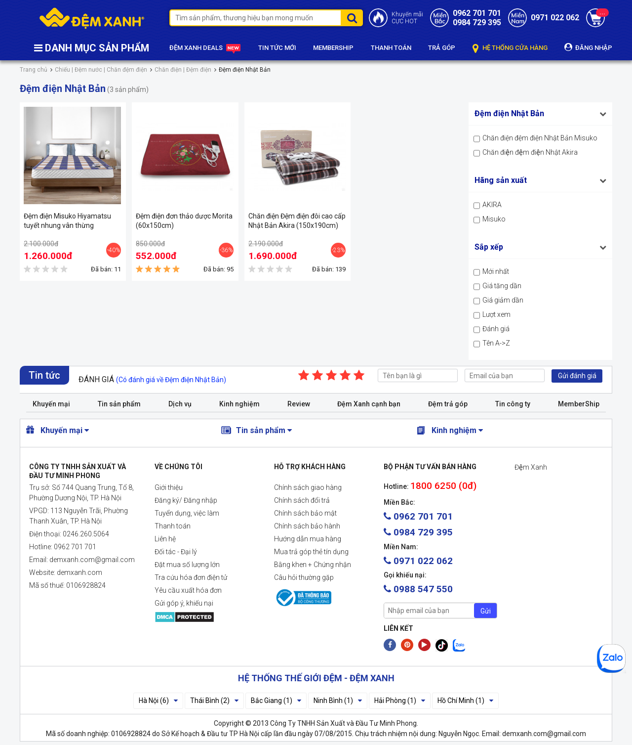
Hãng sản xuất (500, 180)
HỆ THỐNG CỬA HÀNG (510, 48)
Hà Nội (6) (158, 700)
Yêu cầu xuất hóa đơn (188, 590)
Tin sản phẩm (119, 404)
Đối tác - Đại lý (176, 552)
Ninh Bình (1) (338, 700)
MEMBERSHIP (333, 47)
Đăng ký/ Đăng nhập (186, 500)
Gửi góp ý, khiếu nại (184, 603)
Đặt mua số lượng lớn (187, 565)
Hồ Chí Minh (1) (465, 700)
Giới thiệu (169, 487)
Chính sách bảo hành (307, 526)
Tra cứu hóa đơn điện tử (191, 577)
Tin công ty (512, 404)
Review (298, 404)
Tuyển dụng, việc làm (187, 513)
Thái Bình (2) (214, 700)
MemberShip (578, 404)
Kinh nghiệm (239, 404)
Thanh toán (173, 526)
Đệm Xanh (530, 467)
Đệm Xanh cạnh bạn (368, 404)
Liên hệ (165, 539)
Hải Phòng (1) (399, 700)
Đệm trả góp (448, 404)
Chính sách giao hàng (308, 487)
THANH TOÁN (391, 47)
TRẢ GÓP (441, 47)
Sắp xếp (488, 247)
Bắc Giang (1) (276, 700)
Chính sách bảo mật (305, 513)
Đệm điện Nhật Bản (509, 113)
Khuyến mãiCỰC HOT (407, 18)
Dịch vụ (180, 404)
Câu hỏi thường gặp (304, 577)
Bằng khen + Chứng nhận (312, 565)
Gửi (485, 611)
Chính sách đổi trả (302, 500)
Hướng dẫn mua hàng (307, 539)
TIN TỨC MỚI (277, 47)
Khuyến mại (51, 404)
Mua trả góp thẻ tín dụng (311, 552)
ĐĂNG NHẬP (588, 47)
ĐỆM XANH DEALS (205, 48)
